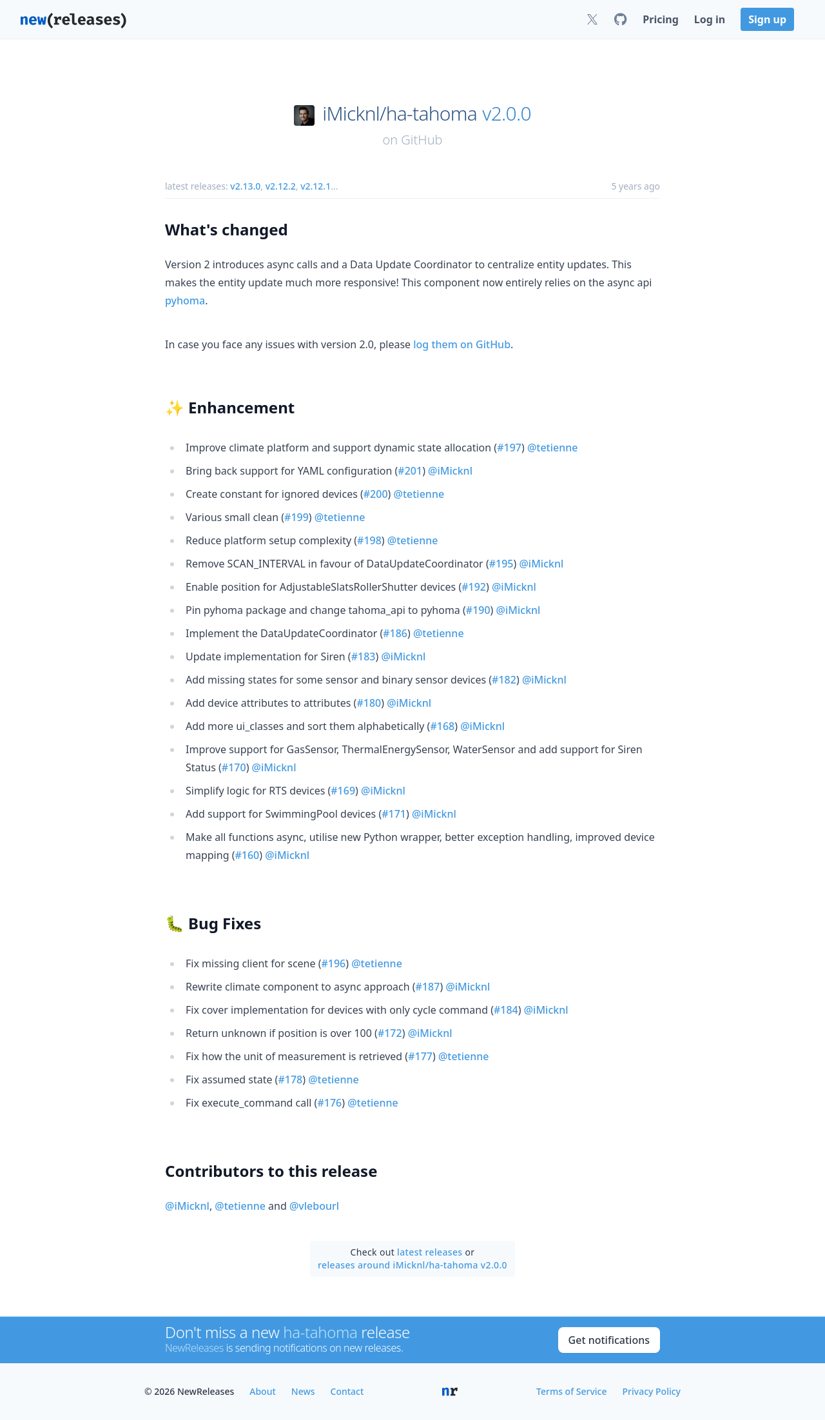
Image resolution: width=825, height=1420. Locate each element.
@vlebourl (314, 1206)
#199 (296, 517)
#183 (363, 656)
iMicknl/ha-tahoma (399, 113)
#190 (478, 610)
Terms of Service (571, 1391)
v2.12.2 (281, 186)
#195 (501, 564)
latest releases (429, 1252)
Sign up (767, 19)
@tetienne (552, 447)
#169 (343, 791)
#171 (394, 814)
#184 (506, 1010)
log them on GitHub (461, 344)
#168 (442, 726)
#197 (509, 447)
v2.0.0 (506, 113)
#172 (390, 1033)
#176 (329, 1103)
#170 (234, 767)
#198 (369, 540)
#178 (290, 1079)
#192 (473, 587)
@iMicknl (450, 471)
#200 (376, 494)
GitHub (421, 139)
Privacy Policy (652, 1391)
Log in (709, 19)
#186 (395, 633)
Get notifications (609, 1340)
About (262, 1391)
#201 (410, 471)
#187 (428, 987)
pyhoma (185, 300)
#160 (247, 855)
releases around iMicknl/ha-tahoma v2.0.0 (412, 1265)
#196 (333, 963)
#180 (368, 703)
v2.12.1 (315, 186)
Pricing (660, 19)
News (303, 1391)
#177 (420, 1056)
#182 (504, 680)
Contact (347, 1391)
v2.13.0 (245, 186)
